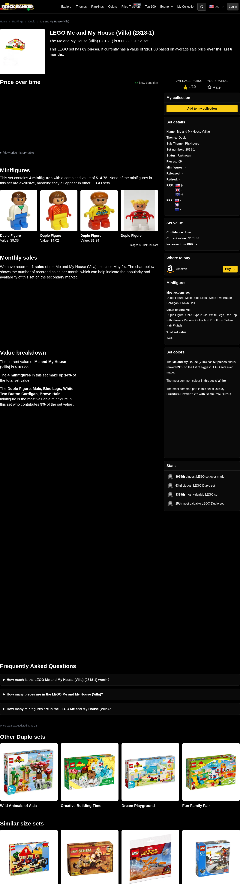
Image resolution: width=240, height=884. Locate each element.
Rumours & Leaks (72, 797)
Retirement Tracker (133, 779)
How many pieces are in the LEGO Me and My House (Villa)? (55, 552)
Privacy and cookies (73, 809)
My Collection (186, 6)
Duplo (31, 21)
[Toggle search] (201, 7)
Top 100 (150, 6)
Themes (81, 6)
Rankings (97, 6)
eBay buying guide (133, 785)
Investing (66, 785)
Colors (112, 6)
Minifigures (188, 791)
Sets (184, 785)
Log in (233, 6)
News (64, 779)
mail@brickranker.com (15, 787)
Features (66, 803)
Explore (66, 6)
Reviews (66, 791)
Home (3, 21)
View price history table (18, 152)
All (182, 779)
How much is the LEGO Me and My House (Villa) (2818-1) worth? (58, 538)
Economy (166, 6)
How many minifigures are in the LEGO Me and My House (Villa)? (59, 567)
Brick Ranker (11, 772)
